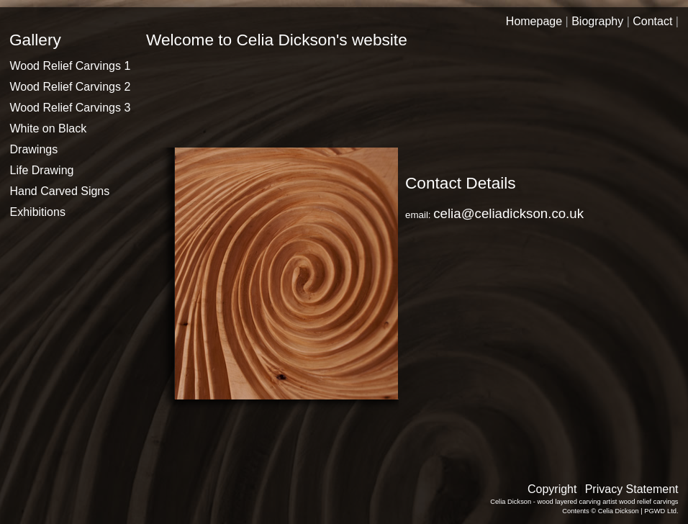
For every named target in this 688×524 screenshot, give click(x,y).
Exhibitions (37, 212)
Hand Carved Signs (60, 191)
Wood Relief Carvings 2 (70, 87)
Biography (597, 21)
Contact (652, 21)
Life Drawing (42, 170)
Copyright (552, 489)
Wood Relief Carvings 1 (70, 66)
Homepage (534, 21)
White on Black (48, 128)
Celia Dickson (618, 511)
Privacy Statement (632, 489)
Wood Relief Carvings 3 (70, 107)
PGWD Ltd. (661, 511)
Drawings (34, 149)
